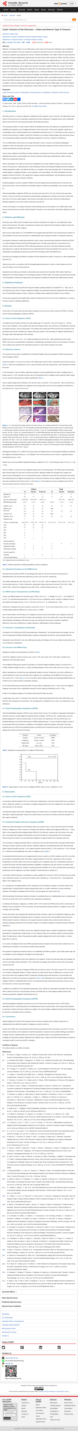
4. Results (7, 306)
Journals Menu (9, 1292)
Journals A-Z (26, 1403)
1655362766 (9, 1363)
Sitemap (24, 1411)
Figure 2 (22, 678)
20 (3, 1216)
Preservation (68, 1408)
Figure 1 (5, 425)
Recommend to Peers (9, 1328)
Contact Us (25, 1414)
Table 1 (5, 364)
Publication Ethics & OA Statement (13, 1321)
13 (3, 1148)
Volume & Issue (55, 1420)
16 (21, 867)
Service (53, 1400)
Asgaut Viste (14, 34)
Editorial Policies (41, 1407)
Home (5, 10)
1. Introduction (9, 111)
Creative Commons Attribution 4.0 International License (54, 1391)
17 (56, 870)
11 (10, 259)
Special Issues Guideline (11, 1306)
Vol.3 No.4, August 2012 (28, 25)
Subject (24, 1405)
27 (3, 1281)
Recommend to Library (9, 1332)
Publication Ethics (70, 1405)
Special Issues (40, 1422)
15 (55, 862)
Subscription (54, 1408)
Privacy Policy (68, 1414)
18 (58, 891)
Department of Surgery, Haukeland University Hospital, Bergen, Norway (24, 37)
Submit (60, 10)
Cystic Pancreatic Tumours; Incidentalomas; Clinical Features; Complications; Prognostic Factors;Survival (35, 92)
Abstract (5, 46)
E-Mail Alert (5, 1314)
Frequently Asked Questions (11, 1325)
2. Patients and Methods (13, 217)
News (36, 10)
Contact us (5, 1336)
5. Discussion (8, 792)
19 (3, 1204)
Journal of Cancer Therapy (10, 25)
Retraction (67, 1411)
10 (3, 1122)
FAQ (51, 1417)
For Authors (39, 1410)
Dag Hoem (5, 34)
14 (68, 838)
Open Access (68, 1403)
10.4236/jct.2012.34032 (13, 42)
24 (3, 1255)
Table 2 (37, 652)
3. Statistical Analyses (12, 282)
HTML (28, 42)
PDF (23, 42)
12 (3, 1136)
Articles (13, 10)
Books (29, 10)
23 (3, 1249)
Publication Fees (41, 1419)
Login (71, 3)
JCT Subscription (7, 1317)
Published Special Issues (11, 1302)
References (6, 1052)
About (43, 10)
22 (3, 1238)
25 (3, 1264)
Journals (21, 10)
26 (43, 978)
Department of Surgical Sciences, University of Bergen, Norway (22, 39)
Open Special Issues (10, 1298)
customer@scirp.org (11, 1358)
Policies (67, 1400)
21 (9, 925)
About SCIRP (38, 1401)
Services (51, 10)
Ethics (38, 1405)
